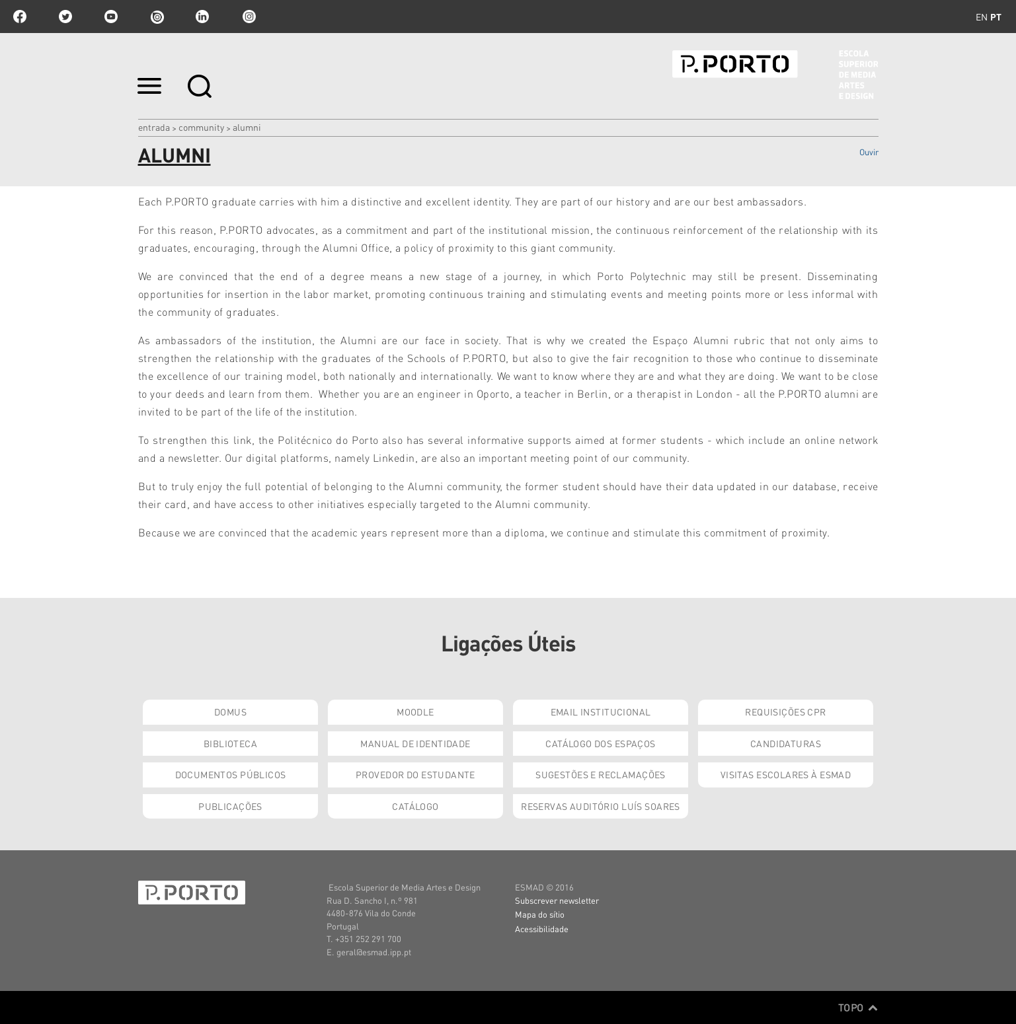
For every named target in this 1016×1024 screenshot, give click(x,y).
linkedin (202, 16)
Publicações (230, 806)
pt (995, 16)
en (982, 16)
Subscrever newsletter (557, 900)
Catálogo (415, 806)
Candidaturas (785, 743)
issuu (156, 16)
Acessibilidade (541, 928)
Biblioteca (230, 743)
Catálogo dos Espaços (600, 743)
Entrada (154, 127)
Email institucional (601, 711)
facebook (19, 16)
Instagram (247, 16)
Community (201, 127)
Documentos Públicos (230, 774)
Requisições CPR (785, 711)
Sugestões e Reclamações (600, 774)
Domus (230, 711)
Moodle (415, 711)
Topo (858, 1007)
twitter (65, 16)
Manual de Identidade (415, 743)
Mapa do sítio (540, 914)
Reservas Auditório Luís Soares (600, 806)
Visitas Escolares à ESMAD (786, 774)
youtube (111, 16)
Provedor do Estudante (415, 774)
